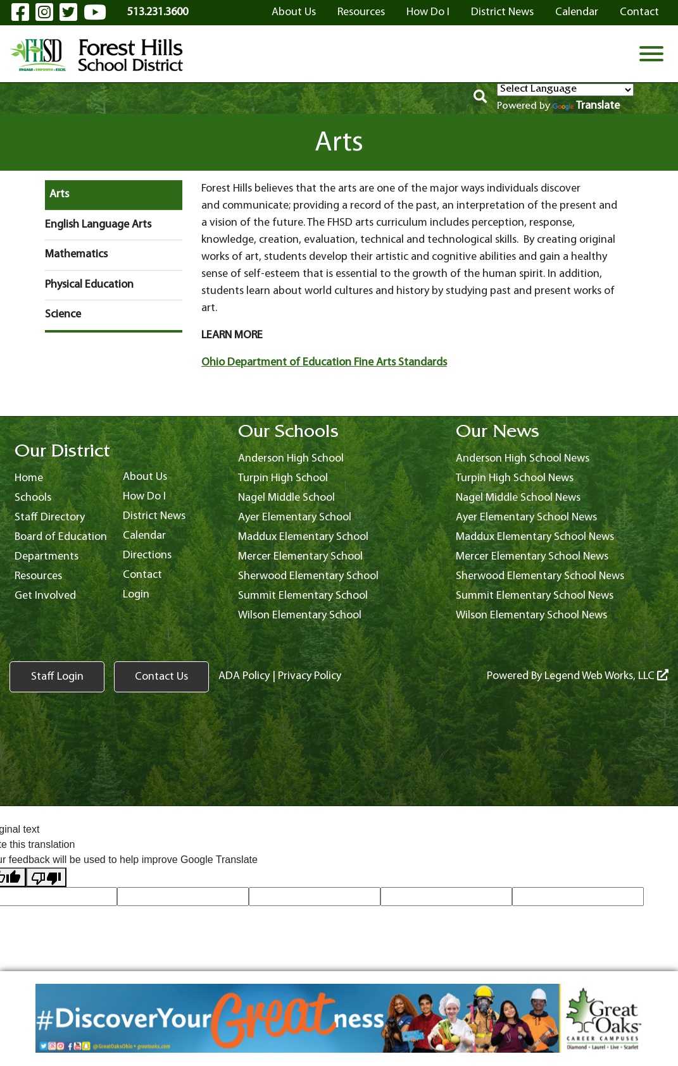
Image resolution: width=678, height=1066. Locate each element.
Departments (46, 557)
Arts (59, 194)
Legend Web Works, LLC (606, 676)
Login (136, 595)
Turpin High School (283, 478)
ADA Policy (244, 676)
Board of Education (61, 537)
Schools (33, 498)
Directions (147, 555)
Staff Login (57, 677)
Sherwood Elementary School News (540, 576)
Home (29, 478)
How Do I (427, 12)
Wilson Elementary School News (531, 616)
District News (502, 12)
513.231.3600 (157, 12)
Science (63, 315)
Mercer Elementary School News (532, 557)
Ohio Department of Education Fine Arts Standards (324, 363)
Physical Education (89, 285)
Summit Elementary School (303, 596)
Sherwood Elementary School (308, 576)
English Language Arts (98, 225)
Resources (361, 12)
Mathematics (76, 254)
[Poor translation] (46, 877)
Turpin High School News (515, 478)
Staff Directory (50, 518)
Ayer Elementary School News (526, 518)
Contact (639, 12)
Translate (586, 106)
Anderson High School (291, 459)
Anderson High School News (522, 459)
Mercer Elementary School (300, 557)
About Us (294, 12)
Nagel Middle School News (518, 498)
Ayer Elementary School (294, 518)
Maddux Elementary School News (535, 537)
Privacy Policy (309, 676)
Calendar (576, 12)
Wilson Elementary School (299, 616)
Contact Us (161, 677)
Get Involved (45, 596)
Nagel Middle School (286, 498)
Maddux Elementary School (303, 537)
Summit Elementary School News (534, 596)
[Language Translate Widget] (565, 89)
